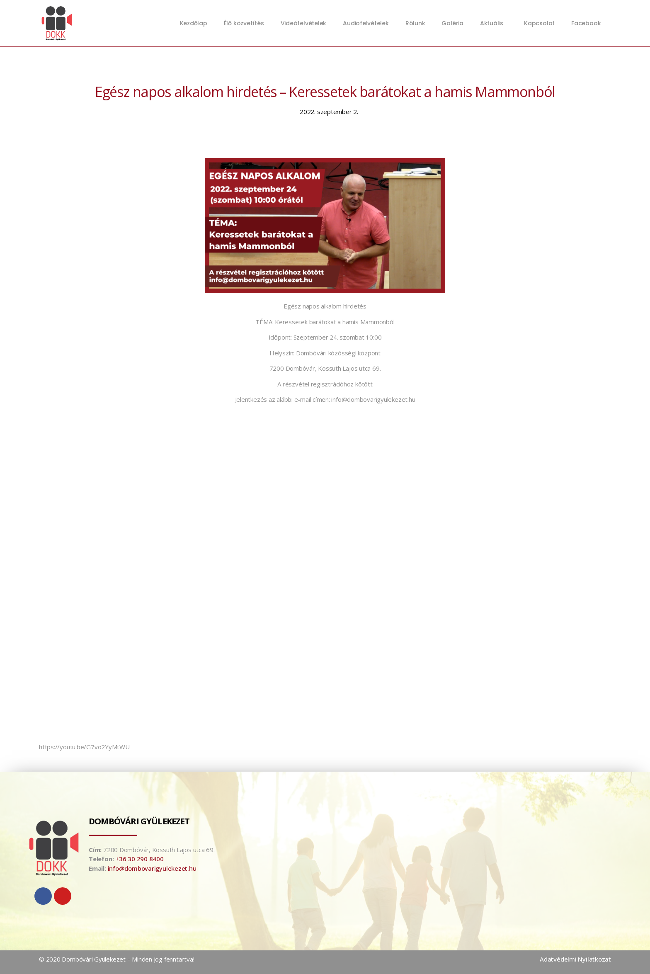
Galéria (452, 23)
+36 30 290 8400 (139, 859)
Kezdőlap (193, 23)
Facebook (586, 23)
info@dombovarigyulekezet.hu (152, 868)
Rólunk (415, 23)
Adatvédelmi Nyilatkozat (575, 959)
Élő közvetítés (244, 23)
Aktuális (493, 23)
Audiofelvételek (366, 23)
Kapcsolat (539, 23)
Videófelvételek (304, 23)
